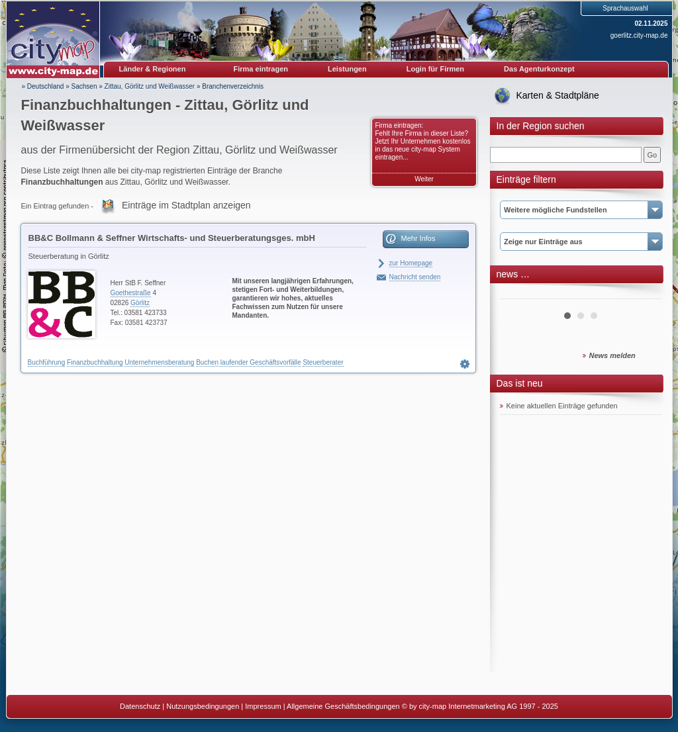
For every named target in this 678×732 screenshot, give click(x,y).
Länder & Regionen (152, 69)
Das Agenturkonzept (539, 69)
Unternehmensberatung (159, 362)
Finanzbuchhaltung (95, 362)
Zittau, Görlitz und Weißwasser (150, 86)
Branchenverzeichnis (233, 86)
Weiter (424, 179)
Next (644, 293)
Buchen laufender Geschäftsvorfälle (248, 362)
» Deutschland (43, 86)
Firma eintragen (261, 69)
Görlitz (140, 302)
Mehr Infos (418, 238)
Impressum (263, 706)
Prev (517, 293)
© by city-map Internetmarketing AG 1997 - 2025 (480, 706)
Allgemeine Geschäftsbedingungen (343, 706)
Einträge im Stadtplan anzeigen (186, 205)
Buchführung (47, 362)
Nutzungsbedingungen (202, 706)
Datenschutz (140, 706)
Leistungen (347, 69)
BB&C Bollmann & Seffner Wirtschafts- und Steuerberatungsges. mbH (171, 238)
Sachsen (84, 86)
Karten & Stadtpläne (557, 95)
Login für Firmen (435, 69)
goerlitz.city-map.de (639, 35)
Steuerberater (323, 362)
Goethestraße (131, 293)
